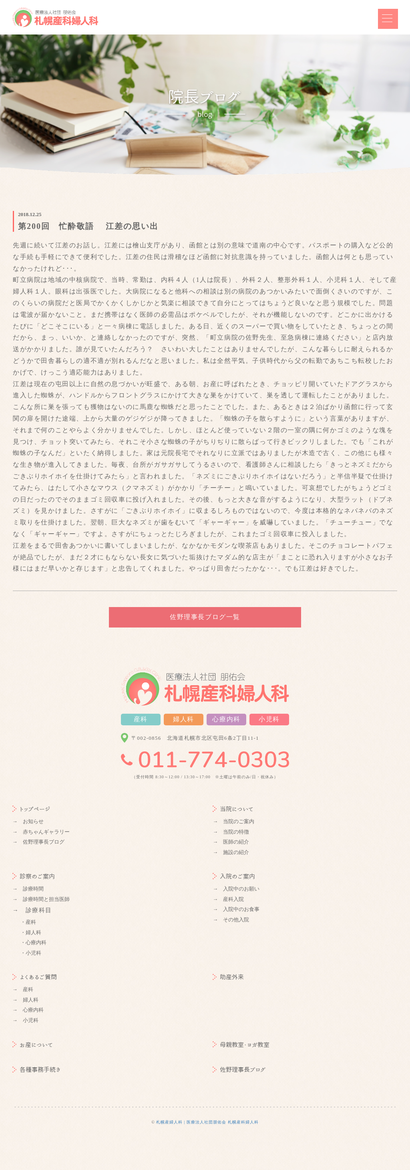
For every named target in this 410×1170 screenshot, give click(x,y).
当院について (233, 809)
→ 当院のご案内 (233, 821)
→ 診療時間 (28, 889)
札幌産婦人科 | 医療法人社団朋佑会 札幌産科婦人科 (207, 1122)
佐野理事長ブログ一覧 (205, 616)
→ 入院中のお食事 (236, 909)
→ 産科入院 (228, 899)
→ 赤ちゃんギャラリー (41, 832)
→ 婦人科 (25, 1000)
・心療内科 (33, 942)
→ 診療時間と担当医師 (41, 899)
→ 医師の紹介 (231, 842)
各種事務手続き (36, 1070)
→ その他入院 (231, 920)
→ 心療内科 (28, 1010)
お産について (32, 1045)
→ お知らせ (28, 821)
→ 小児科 (25, 1020)
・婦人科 (30, 932)
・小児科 (30, 953)
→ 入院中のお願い (236, 889)
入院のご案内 (234, 876)
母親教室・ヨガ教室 (241, 1045)
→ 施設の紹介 (231, 852)
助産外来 (228, 977)
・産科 (28, 922)
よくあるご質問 (34, 977)
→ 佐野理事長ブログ (38, 842)
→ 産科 (22, 989)
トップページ (31, 809)
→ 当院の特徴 (231, 832)
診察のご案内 (33, 876)
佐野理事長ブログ (239, 1070)
